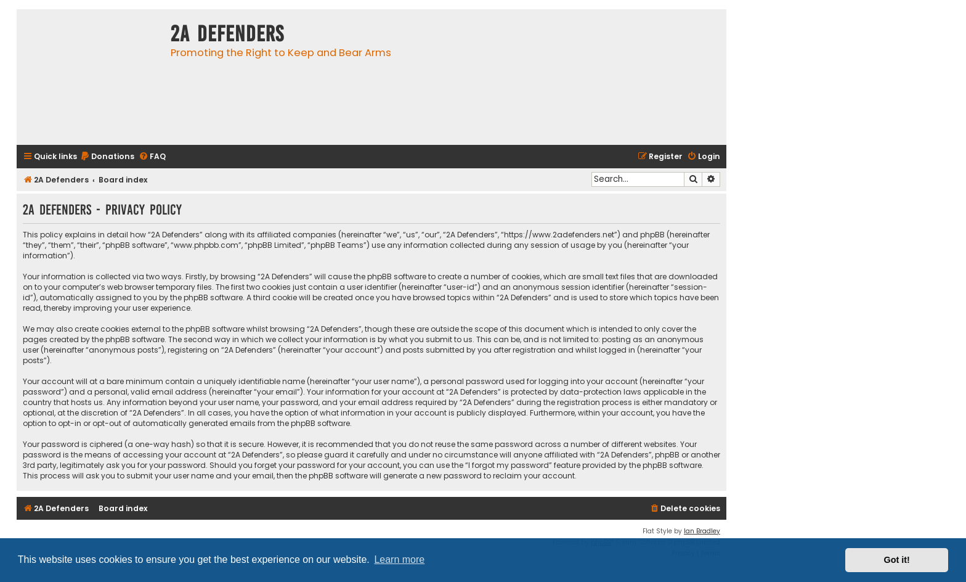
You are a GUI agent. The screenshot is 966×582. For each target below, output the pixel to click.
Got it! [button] (897, 560)
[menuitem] (107, 157)
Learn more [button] (399, 559)
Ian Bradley (702, 531)
